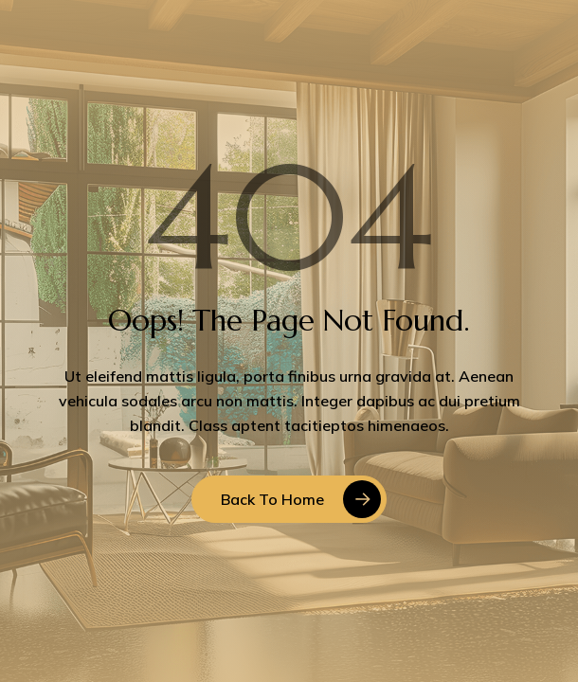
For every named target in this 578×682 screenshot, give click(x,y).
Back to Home (272, 499)
